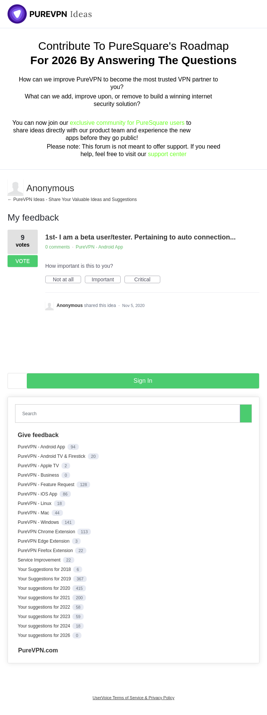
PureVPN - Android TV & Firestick (52, 456)
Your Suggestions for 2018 (45, 569)
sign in (143, 380)
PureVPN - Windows (39, 522)
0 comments (57, 247)
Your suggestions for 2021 (44, 597)
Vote (22, 261)
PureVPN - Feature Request (46, 484)
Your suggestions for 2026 (44, 635)
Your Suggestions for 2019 (45, 579)
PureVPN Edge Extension (44, 541)
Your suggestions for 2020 (44, 588)
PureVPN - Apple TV (39, 465)
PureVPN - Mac (34, 513)
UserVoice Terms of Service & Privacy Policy (134, 697)
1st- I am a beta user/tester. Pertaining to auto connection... (140, 237)
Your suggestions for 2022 (44, 607)
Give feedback (38, 435)
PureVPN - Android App (99, 247)
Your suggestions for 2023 (44, 616)
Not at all (67, 279)
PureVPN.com (38, 650)
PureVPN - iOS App (38, 494)
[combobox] (129, 413)
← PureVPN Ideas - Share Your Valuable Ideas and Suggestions (72, 199)
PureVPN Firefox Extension (46, 550)
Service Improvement (40, 560)
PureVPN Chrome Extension (47, 531)
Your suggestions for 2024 (44, 626)
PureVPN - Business (39, 475)
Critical (147, 279)
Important (106, 279)
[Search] (246, 413)
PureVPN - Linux (35, 503)
